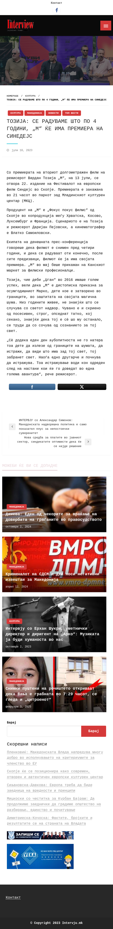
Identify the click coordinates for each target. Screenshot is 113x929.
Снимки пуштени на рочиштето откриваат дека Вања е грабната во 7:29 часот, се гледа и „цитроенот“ (51, 694)
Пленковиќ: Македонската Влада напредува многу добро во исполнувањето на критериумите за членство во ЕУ (55, 758)
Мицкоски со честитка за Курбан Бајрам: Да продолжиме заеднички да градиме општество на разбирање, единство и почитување (54, 804)
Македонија (34, 113)
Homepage (12, 96)
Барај (11, 722)
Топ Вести (71, 113)
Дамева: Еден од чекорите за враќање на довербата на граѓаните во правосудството (54, 517)
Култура (30, 96)
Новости (53, 113)
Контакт (56, 3)
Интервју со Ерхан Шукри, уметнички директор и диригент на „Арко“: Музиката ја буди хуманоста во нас (52, 634)
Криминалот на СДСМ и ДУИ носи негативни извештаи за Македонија (52, 577)
